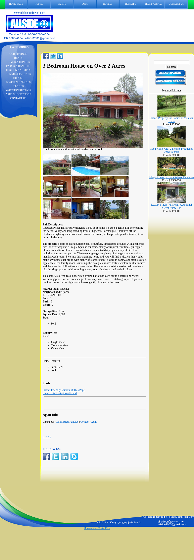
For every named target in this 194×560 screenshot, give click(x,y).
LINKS (47, 436)
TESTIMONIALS (153, 3)
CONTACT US (178, 3)
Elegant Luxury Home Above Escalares (171, 177)
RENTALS (130, 3)
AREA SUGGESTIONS (18, 93)
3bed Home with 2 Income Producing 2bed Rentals (171, 150)
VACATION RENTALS (18, 89)
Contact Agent (88, 421)
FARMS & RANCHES (18, 65)
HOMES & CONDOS (18, 61)
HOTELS (107, 3)
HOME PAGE (16, 3)
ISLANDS (18, 85)
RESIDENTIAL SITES (18, 69)
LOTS (85, 3)
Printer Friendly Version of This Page (64, 390)
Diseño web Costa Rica (97, 528)
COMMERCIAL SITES (18, 73)
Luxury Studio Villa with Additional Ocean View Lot (171, 206)
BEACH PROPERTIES (18, 81)
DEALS (18, 57)
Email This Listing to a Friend (60, 393)
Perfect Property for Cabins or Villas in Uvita (172, 120)
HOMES (39, 3)
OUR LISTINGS (18, 53)
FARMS (62, 3)
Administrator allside (67, 421)
